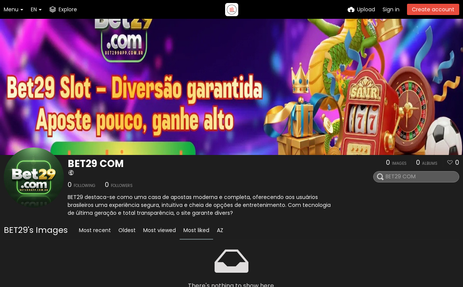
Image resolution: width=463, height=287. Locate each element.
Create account (433, 9)
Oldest (127, 230)
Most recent (95, 230)
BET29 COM (96, 163)
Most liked (196, 230)
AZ (220, 230)
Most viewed (159, 230)
